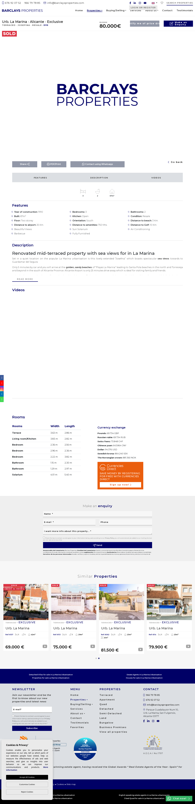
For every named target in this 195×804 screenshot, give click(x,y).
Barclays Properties (22, 10)
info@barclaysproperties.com (64, 2)
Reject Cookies (27, 792)
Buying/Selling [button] (115, 10)
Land (103, 718)
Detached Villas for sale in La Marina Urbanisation (51, 675)
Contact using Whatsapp (97, 164)
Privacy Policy (109, 538)
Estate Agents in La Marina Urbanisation (144, 675)
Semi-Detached (111, 713)
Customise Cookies (27, 784)
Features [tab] (40, 177)
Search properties (180, 3)
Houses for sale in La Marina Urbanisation (144, 678)
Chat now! (178, 798)
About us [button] (151, 10)
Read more (25, 279)
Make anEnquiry (178, 23)
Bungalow (106, 722)
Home (79, 10)
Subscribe (32, 728)
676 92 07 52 (11, 2)
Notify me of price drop (144, 23)
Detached (106, 709)
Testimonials (185, 10)
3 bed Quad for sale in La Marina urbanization (144, 798)
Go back (175, 162)
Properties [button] (94, 11)
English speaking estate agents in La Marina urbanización (144, 795)
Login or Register (143, 7)
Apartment (107, 699)
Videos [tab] (156, 177)
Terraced (106, 695)
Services (135, 10)
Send (97, 545)
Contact (167, 10)
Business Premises (113, 727)
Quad (103, 704)
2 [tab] (99, 658)
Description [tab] (99, 177)
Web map (71, 784)
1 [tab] (96, 658)
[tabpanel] (169, 617)
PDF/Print (54, 164)
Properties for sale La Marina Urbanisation (50, 678)
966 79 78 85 (32, 2)
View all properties (113, 732)
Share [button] (25, 164)
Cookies (60, 784)
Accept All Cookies (27, 777)
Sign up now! (120, 484)
